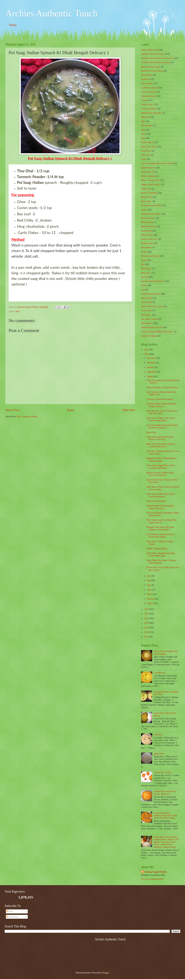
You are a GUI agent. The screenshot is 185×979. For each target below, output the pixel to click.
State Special (146, 302)
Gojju (143, 159)
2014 (146, 627)
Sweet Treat (146, 310)
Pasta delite (146, 247)
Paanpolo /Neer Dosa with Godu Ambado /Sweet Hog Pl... (160, 528)
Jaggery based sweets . (150, 184)
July (149, 576)
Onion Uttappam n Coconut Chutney (162, 387)
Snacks (144, 285)
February (151, 599)
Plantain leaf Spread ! (150, 256)
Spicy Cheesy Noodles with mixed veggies (165, 652)
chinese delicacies (148, 96)
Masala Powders (148, 218)
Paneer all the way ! (149, 239)
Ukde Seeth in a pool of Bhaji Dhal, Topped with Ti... (161, 521)
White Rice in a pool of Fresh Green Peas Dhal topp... (161, 412)
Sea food (145, 277)
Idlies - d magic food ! (150, 180)
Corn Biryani (159, 673)
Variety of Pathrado (149, 336)
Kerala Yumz (146, 197)
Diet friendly (146, 125)
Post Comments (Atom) (27, 416)
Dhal (17, 311)
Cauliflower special (149, 88)
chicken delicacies (149, 92)
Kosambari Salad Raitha (151, 205)
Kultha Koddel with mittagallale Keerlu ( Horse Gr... (160, 507)
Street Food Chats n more (152, 306)
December (151, 358)
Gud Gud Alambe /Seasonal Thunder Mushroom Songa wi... (162, 426)
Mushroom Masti (148, 226)
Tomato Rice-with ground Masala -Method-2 (165, 792)
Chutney (144, 100)
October (150, 367)
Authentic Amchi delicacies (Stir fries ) (157, 58)
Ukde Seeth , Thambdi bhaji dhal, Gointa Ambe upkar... (160, 554)
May (149, 585)
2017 (146, 614)
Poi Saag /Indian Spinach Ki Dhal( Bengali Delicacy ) (161, 405)
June (149, 580)
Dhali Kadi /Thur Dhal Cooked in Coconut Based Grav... (160, 445)
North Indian (146, 231)
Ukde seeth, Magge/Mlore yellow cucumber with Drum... (160, 466)
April (149, 590)
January (150, 603)
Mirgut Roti (159, 753)
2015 (146, 623)
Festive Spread (147, 142)
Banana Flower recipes (150, 67)
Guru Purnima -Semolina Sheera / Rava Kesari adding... (160, 535)
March (150, 594)
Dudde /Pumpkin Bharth (156, 548)
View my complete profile (152, 879)
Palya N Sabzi (147, 235)
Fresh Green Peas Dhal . (156, 501)
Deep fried (145, 117)
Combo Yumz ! (147, 104)
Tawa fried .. (146, 315)
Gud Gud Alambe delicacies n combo (157, 163)
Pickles (144, 252)
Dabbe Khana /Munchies (151, 113)
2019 (146, 354)
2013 (146, 632)
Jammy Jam (146, 189)
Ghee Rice (158, 734)
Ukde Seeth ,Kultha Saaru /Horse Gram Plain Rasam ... (160, 495)
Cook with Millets (148, 109)
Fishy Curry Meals (149, 147)
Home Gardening (148, 176)
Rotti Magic (146, 268)
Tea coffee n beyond (149, 319)
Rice (143, 264)
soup (143, 289)
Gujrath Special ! (148, 168)
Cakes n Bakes (147, 83)
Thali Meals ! (146, 323)
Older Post (128, 410)
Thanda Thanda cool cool (152, 327)
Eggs (143, 138)
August (150, 376)
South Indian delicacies (151, 294)
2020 (146, 350)
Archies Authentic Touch (51, 13)
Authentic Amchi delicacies (152, 54)
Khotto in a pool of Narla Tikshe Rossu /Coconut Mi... (160, 473)
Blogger (105, 973)
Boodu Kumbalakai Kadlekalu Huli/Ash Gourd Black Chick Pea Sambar (165, 815)
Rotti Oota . (146, 273)
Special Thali (146, 298)
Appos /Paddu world (149, 50)
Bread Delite (146, 75)
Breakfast (145, 79)
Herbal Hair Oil (147, 172)
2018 (146, 609)
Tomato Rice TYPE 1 (163, 772)
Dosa (143, 134)
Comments (12, 917)
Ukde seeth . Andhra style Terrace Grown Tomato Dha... (160, 419)
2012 (146, 637)
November (151, 363)
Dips (143, 130)
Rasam (144, 260)
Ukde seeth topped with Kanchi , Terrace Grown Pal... (160, 438)
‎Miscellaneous (147, 222)
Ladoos (144, 210)
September (151, 372)
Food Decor (146, 151)
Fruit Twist (145, 155)
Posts (9, 911)
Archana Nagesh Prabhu (155, 872)
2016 (146, 618)
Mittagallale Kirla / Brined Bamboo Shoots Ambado (161, 459)
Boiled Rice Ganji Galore (152, 71)
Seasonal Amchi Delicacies (152, 281)
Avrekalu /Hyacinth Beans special (155, 62)
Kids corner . (146, 201)
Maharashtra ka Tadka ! (151, 214)
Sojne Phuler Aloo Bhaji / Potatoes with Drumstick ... (161, 561)
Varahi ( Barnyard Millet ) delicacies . (157, 331)
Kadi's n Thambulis (149, 193)
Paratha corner (147, 243)
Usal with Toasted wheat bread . (160, 399)
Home (13, 25)
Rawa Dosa (151, 432)
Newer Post (12, 410)
